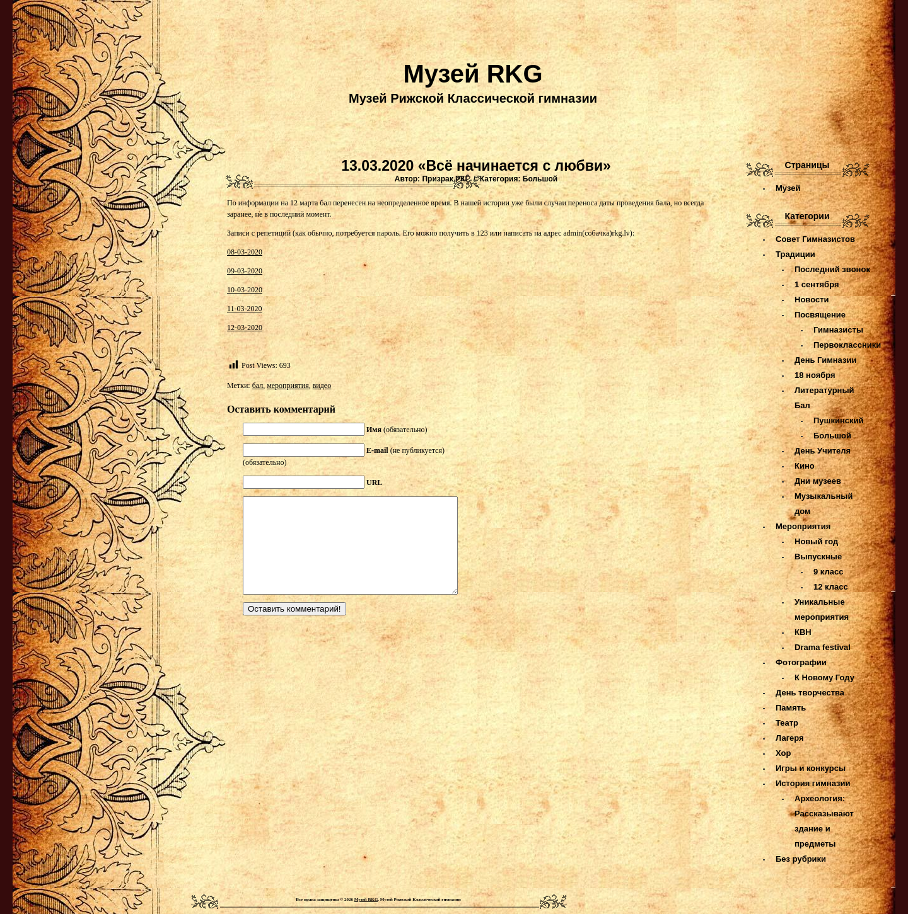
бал (258, 385)
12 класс (830, 586)
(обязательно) (397, 429)
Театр (787, 723)
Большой (540, 178)
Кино (804, 466)
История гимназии (813, 783)
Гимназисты (838, 329)
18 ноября (814, 375)
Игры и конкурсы (811, 768)
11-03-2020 (244, 308)
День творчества (810, 692)
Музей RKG (472, 74)
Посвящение (820, 314)
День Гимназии (825, 360)
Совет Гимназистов (815, 239)
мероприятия (287, 385)
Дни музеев (817, 481)
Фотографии (801, 662)
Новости (811, 299)
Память (791, 707)
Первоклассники (847, 345)
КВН (803, 632)
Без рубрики (801, 859)
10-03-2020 (244, 289)
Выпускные (818, 556)
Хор (783, 753)
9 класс (828, 571)
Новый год (816, 541)
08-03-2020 (244, 252)
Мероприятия (803, 526)
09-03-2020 (244, 270)
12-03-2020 (244, 327)
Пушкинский (838, 420)
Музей (788, 188)
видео (322, 385)
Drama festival (822, 647)
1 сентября (816, 284)
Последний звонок (832, 269)
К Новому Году (824, 677)
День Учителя (822, 450)
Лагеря (790, 738)
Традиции (795, 254)
